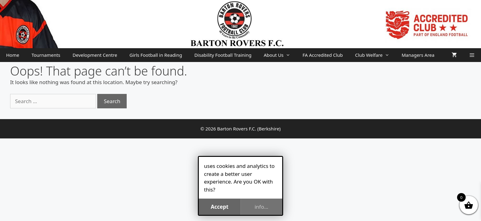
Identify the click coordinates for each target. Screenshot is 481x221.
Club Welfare (375, 55)
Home (12, 55)
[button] (472, 55)
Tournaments (46, 55)
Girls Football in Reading (155, 55)
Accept (220, 206)
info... (261, 206)
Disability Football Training (222, 55)
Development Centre (95, 55)
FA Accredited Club (322, 55)
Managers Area (418, 55)
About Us (280, 55)
